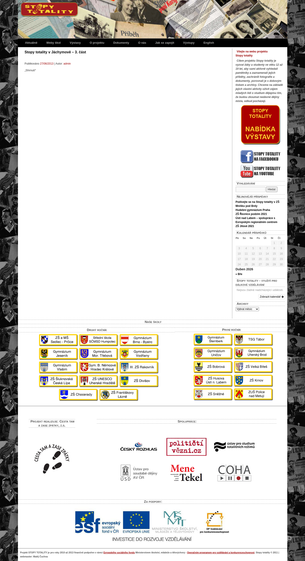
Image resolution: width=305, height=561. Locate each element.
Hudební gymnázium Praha (253, 210)
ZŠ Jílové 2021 (245, 226)
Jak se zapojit (164, 42)
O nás (142, 42)
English (209, 42)
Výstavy (75, 42)
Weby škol (53, 42)
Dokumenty (121, 42)
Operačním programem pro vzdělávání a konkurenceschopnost (221, 552)
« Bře (239, 274)
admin (67, 63)
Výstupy (189, 42)
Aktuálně (31, 42)
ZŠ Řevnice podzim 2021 (251, 214)
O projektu (97, 42)
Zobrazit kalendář (271, 296)
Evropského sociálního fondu (119, 552)
